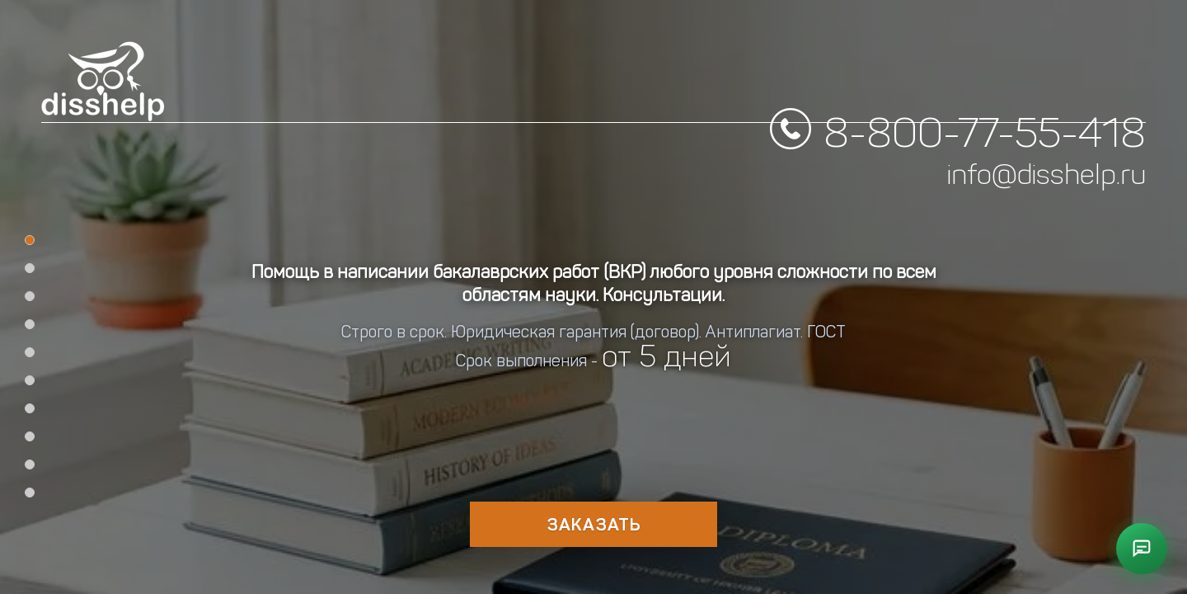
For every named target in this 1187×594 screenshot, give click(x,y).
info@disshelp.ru (1046, 141)
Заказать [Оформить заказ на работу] (594, 524)
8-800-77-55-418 (984, 100)
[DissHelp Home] (103, 81)
